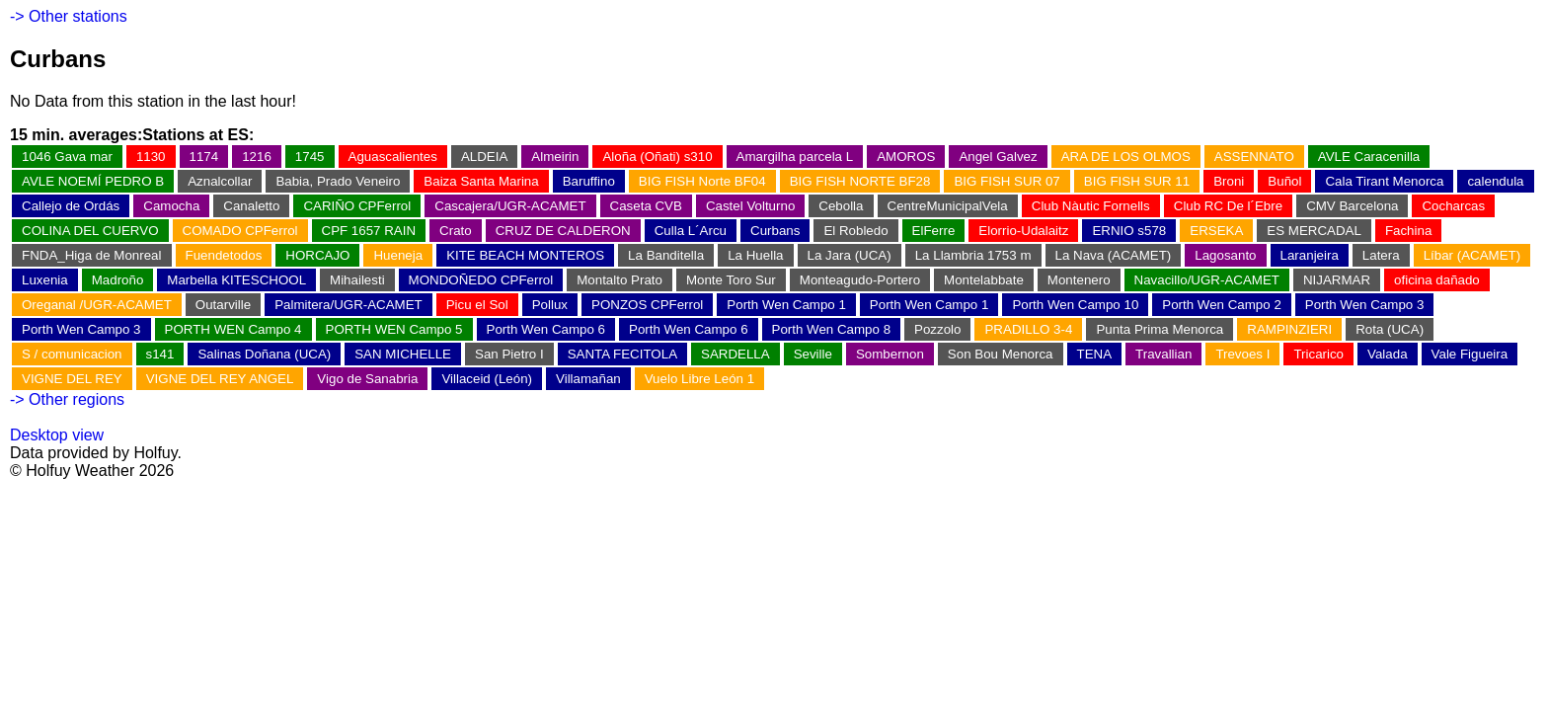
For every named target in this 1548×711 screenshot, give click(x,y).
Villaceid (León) (486, 378)
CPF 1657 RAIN (369, 230)
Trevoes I (1242, 354)
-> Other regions (67, 399)
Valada (1387, 354)
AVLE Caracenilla (1369, 156)
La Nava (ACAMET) (1113, 255)
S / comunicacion (72, 354)
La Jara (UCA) (849, 255)
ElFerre (934, 230)
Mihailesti (357, 280)
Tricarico (1318, 354)
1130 (151, 156)
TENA (1095, 354)
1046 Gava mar (67, 156)
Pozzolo (937, 329)
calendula (1495, 181)
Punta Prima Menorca (1159, 329)
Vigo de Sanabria (367, 378)
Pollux (550, 304)
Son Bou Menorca (1000, 354)
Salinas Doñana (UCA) (264, 354)
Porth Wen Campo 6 (546, 329)
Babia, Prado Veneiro (337, 181)
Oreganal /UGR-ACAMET (97, 304)
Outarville (223, 304)
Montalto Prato (619, 280)
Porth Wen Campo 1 (786, 304)
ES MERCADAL (1314, 230)
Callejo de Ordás (70, 205)
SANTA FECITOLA (622, 354)
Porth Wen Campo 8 (831, 329)
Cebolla (840, 205)
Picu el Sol (477, 304)
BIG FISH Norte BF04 (702, 181)
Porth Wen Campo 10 (1075, 304)
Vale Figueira (1470, 354)
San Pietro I (509, 354)
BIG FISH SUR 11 (1137, 181)
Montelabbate (984, 280)
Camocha (171, 205)
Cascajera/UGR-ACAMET (509, 205)
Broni (1228, 181)
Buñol (1284, 181)
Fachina (1408, 230)
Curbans (775, 230)
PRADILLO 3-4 (1028, 329)
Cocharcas (1453, 205)
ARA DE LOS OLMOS (1126, 156)
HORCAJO (317, 255)
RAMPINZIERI (1289, 329)
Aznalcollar (220, 181)
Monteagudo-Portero (860, 280)
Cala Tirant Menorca (1384, 181)
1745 (310, 156)
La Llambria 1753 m (973, 255)
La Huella (755, 255)
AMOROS (906, 156)
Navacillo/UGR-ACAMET (1206, 280)
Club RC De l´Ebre (1228, 205)
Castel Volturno (750, 205)
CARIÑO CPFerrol (357, 205)
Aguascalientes (392, 156)
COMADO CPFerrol (240, 230)
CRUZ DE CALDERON (563, 230)
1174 (204, 156)
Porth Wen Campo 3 (1365, 304)
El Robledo (855, 230)
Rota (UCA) (1389, 329)
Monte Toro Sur (731, 280)
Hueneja (398, 255)
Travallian (1163, 354)
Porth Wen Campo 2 (1221, 304)
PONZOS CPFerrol (647, 304)
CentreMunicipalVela (948, 205)
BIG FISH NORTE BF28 (860, 181)
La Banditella (666, 255)
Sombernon (890, 354)
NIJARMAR (1336, 280)
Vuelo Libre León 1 (699, 378)
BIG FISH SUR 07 (1006, 181)
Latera (1381, 255)
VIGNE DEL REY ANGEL (220, 378)
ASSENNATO (1254, 156)
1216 (256, 156)
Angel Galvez (998, 156)
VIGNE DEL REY (72, 378)
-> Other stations (68, 16)
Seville (813, 354)
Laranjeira (1309, 255)
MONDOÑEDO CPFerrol (481, 280)
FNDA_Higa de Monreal (92, 255)
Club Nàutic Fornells (1091, 205)
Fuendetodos (224, 255)
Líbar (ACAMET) (1472, 255)
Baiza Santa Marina (481, 181)
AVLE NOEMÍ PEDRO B (93, 181)
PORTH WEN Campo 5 (394, 329)
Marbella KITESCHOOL (236, 280)
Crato (455, 230)
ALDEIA (484, 156)
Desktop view (57, 435)
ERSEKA (1216, 230)
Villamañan (588, 378)
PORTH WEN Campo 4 (233, 329)
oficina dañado (1437, 280)
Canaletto (251, 205)
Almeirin (555, 156)
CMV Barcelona (1352, 205)
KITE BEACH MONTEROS (525, 255)
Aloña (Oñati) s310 (657, 156)
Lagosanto (1225, 255)
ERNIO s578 (1129, 230)
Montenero (1079, 280)
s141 (160, 354)
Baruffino (589, 181)
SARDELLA (735, 354)
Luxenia (45, 280)
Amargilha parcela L (795, 156)
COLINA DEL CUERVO (90, 230)
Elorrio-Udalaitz (1023, 230)
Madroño (118, 280)
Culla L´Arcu (691, 230)
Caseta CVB (646, 205)
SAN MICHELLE (402, 354)
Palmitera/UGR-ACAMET (348, 304)
